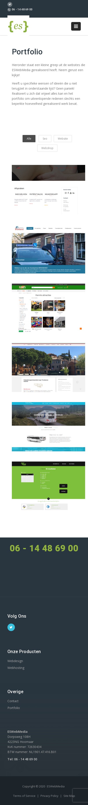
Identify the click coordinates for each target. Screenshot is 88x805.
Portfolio (13, 708)
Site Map (69, 796)
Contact (13, 701)
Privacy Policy (49, 796)
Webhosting (15, 668)
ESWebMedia (56, 786)
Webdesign (15, 661)
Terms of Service (24, 796)
